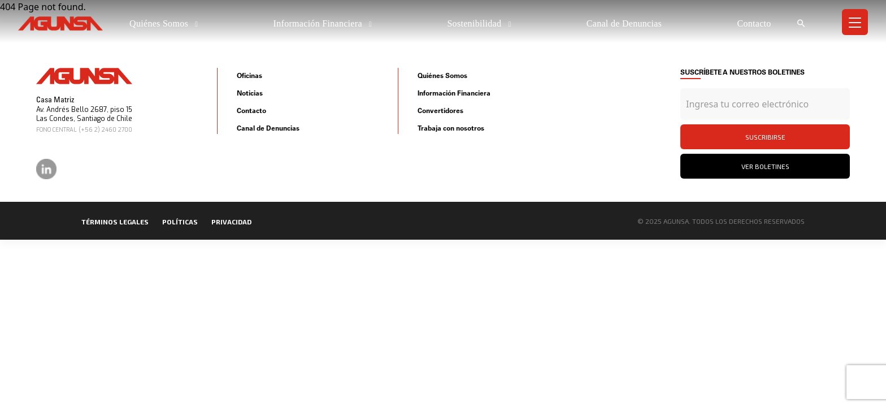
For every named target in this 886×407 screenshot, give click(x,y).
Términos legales (115, 222)
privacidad (231, 222)
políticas (180, 222)
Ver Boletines (765, 166)
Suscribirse (765, 137)
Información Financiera (319, 23)
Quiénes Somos (159, 23)
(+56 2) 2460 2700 (105, 129)
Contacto (754, 23)
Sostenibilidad (475, 23)
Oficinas (249, 75)
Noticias (250, 93)
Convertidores (440, 110)
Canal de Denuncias (624, 23)
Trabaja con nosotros (451, 128)
